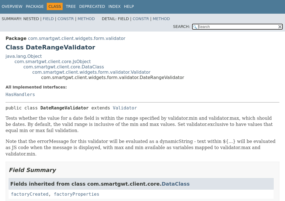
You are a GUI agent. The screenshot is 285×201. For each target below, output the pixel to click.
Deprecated (92, 6)
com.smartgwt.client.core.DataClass (63, 67)
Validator (125, 108)
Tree (71, 6)
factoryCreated (29, 194)
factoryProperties (76, 194)
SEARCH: (181, 26)
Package (35, 6)
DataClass (176, 184)
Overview (12, 6)
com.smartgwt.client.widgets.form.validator (76, 38)
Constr (66, 18)
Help (129, 6)
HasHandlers (20, 94)
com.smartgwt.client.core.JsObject (52, 61)
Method (86, 18)
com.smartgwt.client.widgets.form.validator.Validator (91, 72)
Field (48, 18)
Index (115, 6)
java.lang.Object (24, 56)
